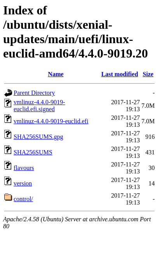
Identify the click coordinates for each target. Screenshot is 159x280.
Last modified (119, 74)
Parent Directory (34, 92)
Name (55, 74)
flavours (24, 167)
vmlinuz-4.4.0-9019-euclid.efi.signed (39, 105)
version (23, 183)
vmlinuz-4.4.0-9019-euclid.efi (51, 121)
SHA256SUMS (33, 152)
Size (148, 74)
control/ (23, 199)
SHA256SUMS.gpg (38, 136)
